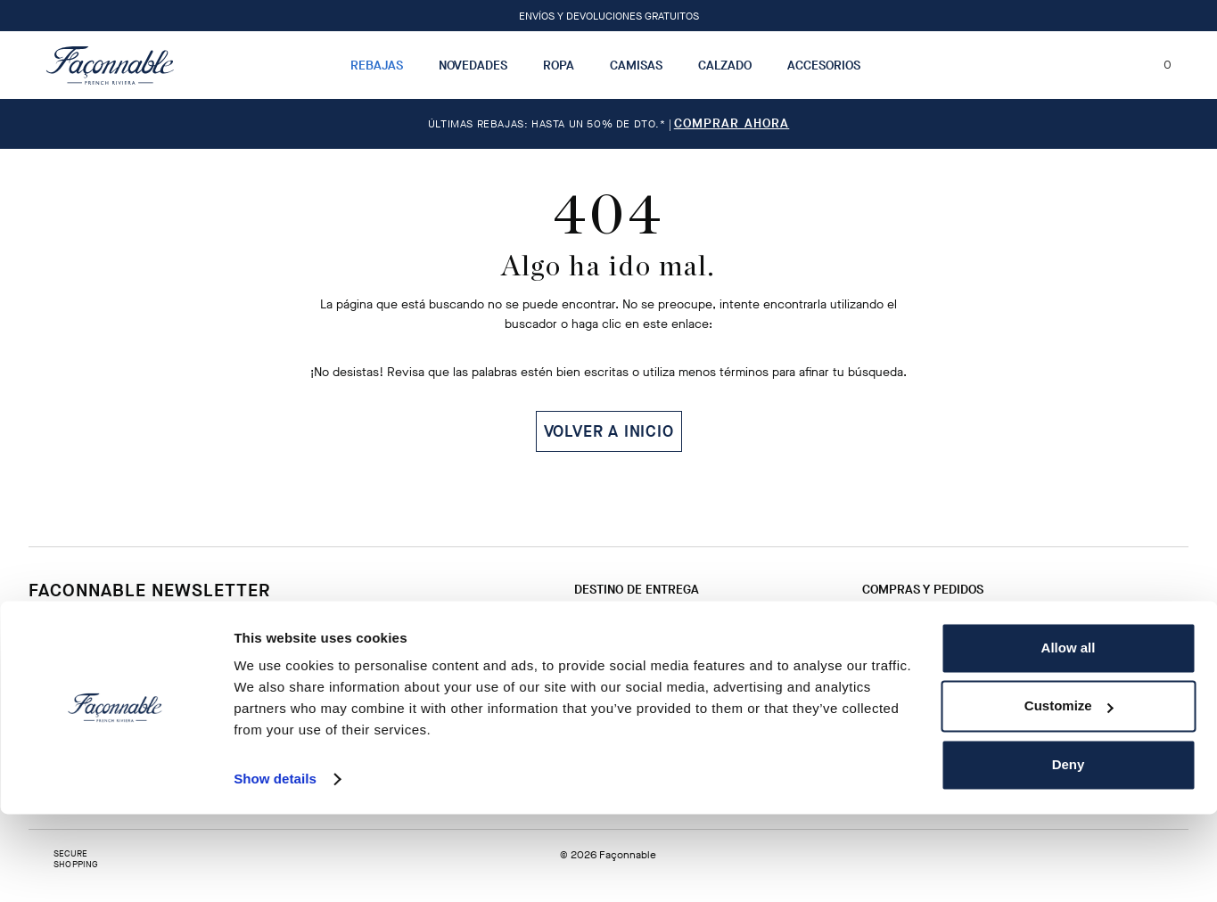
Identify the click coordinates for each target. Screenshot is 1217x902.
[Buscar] (1056, 65)
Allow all (1068, 735)
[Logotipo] (110, 65)
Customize (1069, 793)
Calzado (725, 65)
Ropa (558, 65)
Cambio (660, 622)
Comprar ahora (732, 123)
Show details (275, 866)
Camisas (636, 65)
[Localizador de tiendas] (1088, 65)
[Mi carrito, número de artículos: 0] (1157, 65)
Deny (1068, 852)
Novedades (473, 65)
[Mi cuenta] (1120, 65)
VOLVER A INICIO (609, 431)
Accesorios (823, 65)
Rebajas (376, 65)
